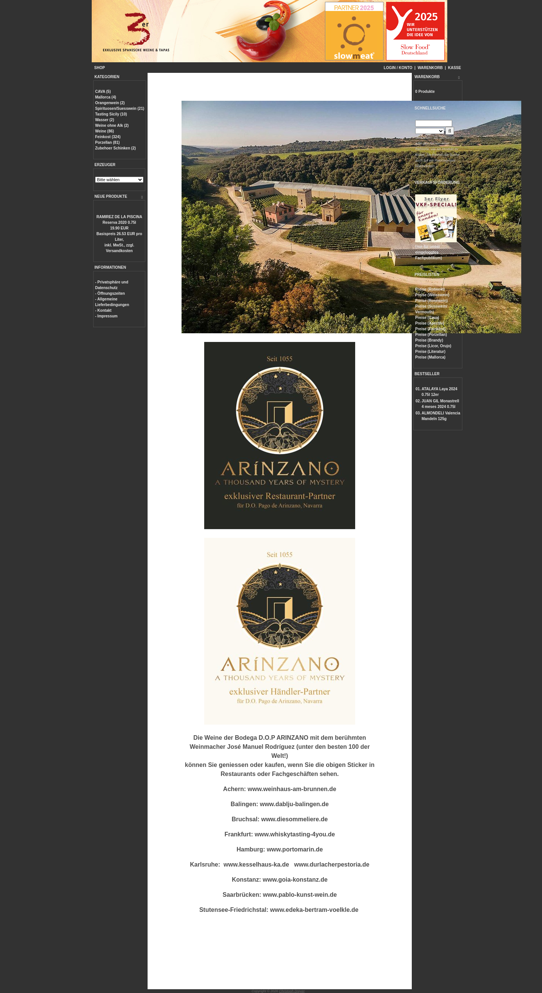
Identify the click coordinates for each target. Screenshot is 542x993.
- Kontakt (103, 310)
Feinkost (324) (107, 137)
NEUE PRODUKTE (110, 196)
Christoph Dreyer (292, 991)
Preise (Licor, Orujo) (433, 346)
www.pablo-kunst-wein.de (300, 894)
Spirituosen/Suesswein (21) (119, 108)
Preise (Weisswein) (432, 295)
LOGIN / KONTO (398, 68)
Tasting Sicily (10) (111, 114)
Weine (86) (104, 131)
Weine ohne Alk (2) (112, 125)
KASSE (454, 68)
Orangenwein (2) (110, 103)
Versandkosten (119, 251)
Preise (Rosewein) (431, 301)
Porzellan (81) (107, 142)
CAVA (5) (103, 91)
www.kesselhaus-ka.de (256, 864)
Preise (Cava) (427, 318)
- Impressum (106, 316)
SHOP (99, 68)
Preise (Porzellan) (431, 335)
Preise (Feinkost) (430, 329)
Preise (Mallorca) (430, 357)
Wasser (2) (104, 120)
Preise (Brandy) (429, 340)
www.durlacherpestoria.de (331, 864)
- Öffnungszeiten (110, 293)
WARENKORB (430, 68)
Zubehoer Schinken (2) (115, 148)
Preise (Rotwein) (430, 289)
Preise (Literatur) (430, 351)
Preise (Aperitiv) (429, 323)
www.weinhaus (269, 789)
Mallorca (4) (105, 97)
